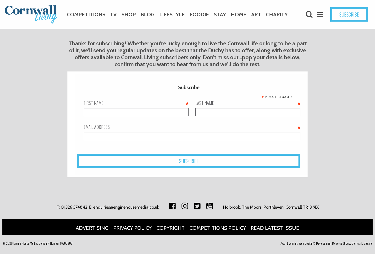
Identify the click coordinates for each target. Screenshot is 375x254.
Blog (147, 14)
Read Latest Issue (275, 228)
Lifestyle (172, 14)
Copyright (170, 228)
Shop (128, 14)
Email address (192, 127)
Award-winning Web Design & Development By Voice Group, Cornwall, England (327, 243)
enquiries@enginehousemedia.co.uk (126, 207)
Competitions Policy (217, 228)
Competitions (86, 14)
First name (136, 103)
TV (113, 14)
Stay (220, 14)
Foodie (199, 14)
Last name (247, 103)
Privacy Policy (132, 228)
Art (256, 14)
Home (238, 14)
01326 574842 (74, 207)
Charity (277, 14)
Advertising (92, 228)
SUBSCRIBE (349, 14)
